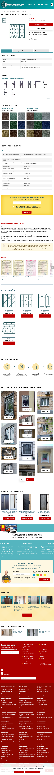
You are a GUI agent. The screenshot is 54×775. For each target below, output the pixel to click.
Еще (22, 480)
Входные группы (5, 721)
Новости (42, 647)
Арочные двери (4, 756)
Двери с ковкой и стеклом (43, 763)
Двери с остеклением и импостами (9, 743)
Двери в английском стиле (7, 754)
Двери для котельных (42, 689)
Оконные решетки (28, 656)
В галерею (30, 480)
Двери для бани (40, 746)
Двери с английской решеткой (26, 712)
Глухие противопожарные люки (26, 728)
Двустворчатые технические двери (27, 756)
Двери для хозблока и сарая (43, 695)
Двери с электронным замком (43, 758)
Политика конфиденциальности (45, 664)
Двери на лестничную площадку (8, 704)
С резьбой (39, 741)
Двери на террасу (41, 726)
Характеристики (6, 51)
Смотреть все (49, 98)
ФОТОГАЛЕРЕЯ (27, 663)
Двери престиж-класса (42, 700)
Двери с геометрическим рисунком (27, 754)
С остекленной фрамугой (42, 704)
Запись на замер (40, 28)
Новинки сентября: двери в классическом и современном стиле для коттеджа (33, 607)
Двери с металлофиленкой (43, 752)
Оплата (42, 658)
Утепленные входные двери (7, 734)
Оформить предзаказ (41, 24)
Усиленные (3, 710)
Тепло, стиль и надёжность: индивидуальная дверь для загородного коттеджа (19, 607)
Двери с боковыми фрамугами (8, 686)
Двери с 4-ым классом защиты (26, 702)
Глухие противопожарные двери (8, 714)
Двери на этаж (4, 746)
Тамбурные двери (23, 732)
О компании (43, 644)
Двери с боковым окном (6, 691)
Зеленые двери (4, 732)
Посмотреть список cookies (32, 771)
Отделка (25, 651)
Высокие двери (22, 691)
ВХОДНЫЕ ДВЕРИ (28, 644)
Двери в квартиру (5, 758)
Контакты (42, 661)
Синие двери (40, 698)
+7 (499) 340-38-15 (43, 4)
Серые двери (4, 707)
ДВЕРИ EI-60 (26, 647)
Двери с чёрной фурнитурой (7, 736)
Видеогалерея (44, 649)
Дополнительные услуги (41, 51)
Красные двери (40, 743)
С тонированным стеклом (25, 707)
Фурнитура (17, 51)
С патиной (21, 739)
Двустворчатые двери (42, 756)
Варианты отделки (27, 51)
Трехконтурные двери (24, 758)
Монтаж (42, 656)
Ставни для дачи (41, 734)
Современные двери (23, 760)
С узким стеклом (40, 702)
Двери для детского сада (42, 760)
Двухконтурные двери (6, 695)
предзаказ (9, 316)
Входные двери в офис (24, 763)
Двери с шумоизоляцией (24, 726)
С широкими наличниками (25, 710)
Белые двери (4, 700)
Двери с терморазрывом (6, 689)
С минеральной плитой (6, 750)
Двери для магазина (41, 750)
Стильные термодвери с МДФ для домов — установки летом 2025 (46, 606)
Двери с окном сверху (24, 717)
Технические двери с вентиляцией (44, 732)
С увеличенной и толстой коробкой (45, 710)
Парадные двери (23, 752)
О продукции (26, 661)
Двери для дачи (4, 726)
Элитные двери (4, 752)
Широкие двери (40, 754)
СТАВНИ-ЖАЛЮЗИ (28, 654)
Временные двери (5, 693)
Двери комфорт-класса (6, 702)
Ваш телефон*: (16, 571)
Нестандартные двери (6, 698)
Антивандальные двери (42, 691)
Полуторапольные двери (24, 693)
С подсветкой (4, 748)
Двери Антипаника (41, 712)
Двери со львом (40, 714)
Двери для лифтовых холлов (43, 693)
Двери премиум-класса (6, 739)
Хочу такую (9, 417)
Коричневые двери (23, 750)
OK (19, 771)
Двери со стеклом (23, 741)
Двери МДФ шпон (41, 723)
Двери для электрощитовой (7, 741)
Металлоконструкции (29, 658)
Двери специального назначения (26, 748)
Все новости (27, 615)
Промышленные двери (24, 689)
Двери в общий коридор (42, 748)
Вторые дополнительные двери (26, 698)
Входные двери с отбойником (43, 736)
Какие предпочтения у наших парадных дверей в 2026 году (6, 606)
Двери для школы (23, 686)
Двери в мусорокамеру (24, 695)
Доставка (42, 654)
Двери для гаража (23, 746)
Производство (43, 651)
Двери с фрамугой (41, 739)
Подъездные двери (23, 734)
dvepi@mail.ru (7, 674)
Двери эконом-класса (24, 743)
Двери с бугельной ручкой (43, 728)
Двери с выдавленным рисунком (8, 712)
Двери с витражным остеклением (44, 717)
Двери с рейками (5, 760)
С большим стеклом (41, 707)
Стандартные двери (23, 700)
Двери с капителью (41, 721)
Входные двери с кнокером (25, 721)
